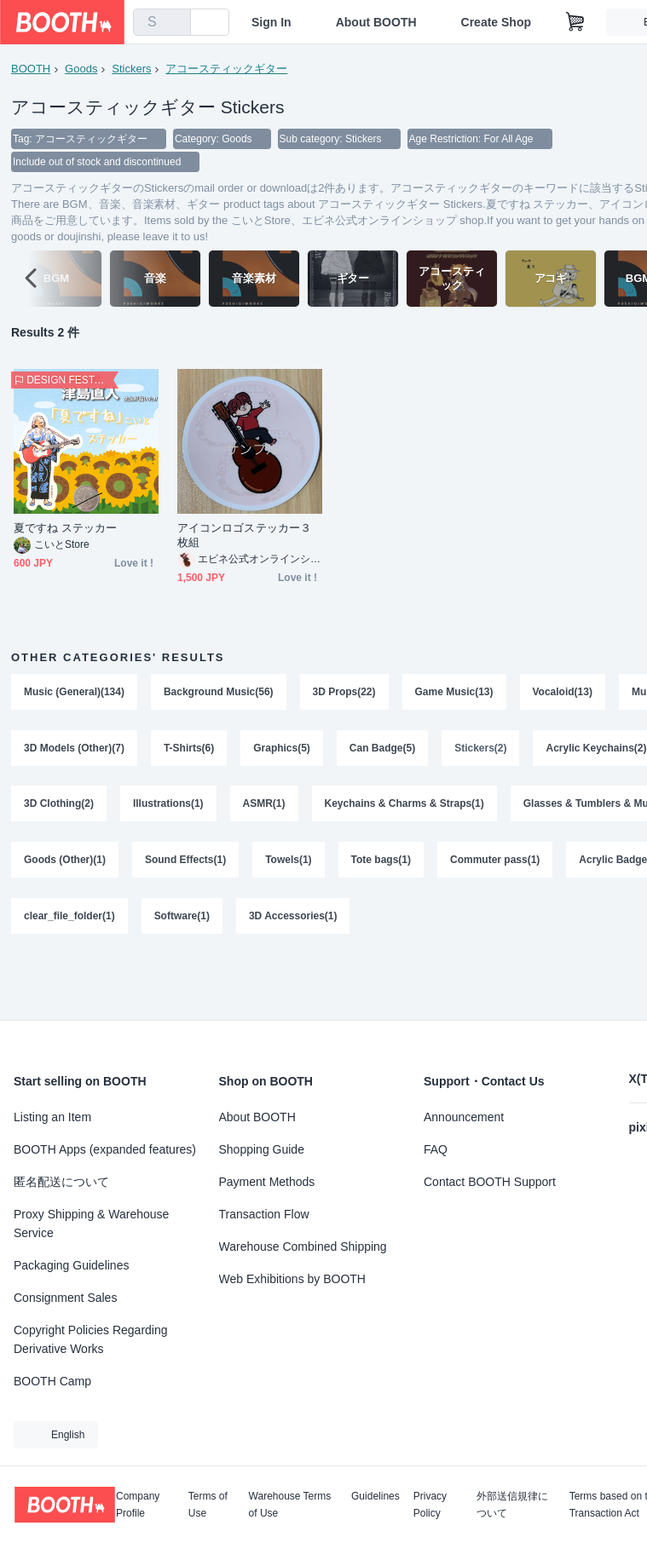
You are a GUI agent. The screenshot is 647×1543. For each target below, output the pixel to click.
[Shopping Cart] (575, 22)
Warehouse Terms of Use (290, 1504)
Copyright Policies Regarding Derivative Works (91, 1339)
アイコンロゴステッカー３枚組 (244, 536)
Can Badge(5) (382, 750)
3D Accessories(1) (293, 918)
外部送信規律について (512, 1504)
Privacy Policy (430, 1504)
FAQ (436, 1149)
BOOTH (30, 68)
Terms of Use (208, 1504)
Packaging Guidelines (71, 1265)
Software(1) (182, 918)
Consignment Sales (65, 1297)
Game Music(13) (454, 694)
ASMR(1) (264, 806)
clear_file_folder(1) (69, 918)
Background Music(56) (219, 694)
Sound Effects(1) (185, 862)
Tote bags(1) (381, 862)
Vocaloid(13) (562, 694)
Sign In (271, 22)
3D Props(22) (344, 694)
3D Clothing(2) (59, 806)
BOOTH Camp (52, 1381)
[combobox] (162, 22)
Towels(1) (288, 862)
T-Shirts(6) (189, 750)
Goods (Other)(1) (65, 862)
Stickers (131, 68)
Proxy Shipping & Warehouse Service (91, 1223)
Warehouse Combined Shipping (303, 1246)
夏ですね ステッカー (65, 529)
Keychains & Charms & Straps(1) (404, 806)
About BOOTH (376, 22)
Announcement (464, 1117)
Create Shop (496, 22)
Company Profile (137, 1504)
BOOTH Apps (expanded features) (105, 1149)
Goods (81, 68)
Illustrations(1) (168, 806)
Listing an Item (52, 1117)
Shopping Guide (261, 1149)
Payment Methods (267, 1182)
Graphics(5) (281, 750)
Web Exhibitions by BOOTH (292, 1279)
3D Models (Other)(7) (74, 750)
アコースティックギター (226, 68)
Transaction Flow (264, 1214)
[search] (174, 23)
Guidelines (375, 1496)
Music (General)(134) (74, 694)
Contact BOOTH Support (490, 1182)
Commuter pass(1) (495, 862)
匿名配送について (61, 1182)
